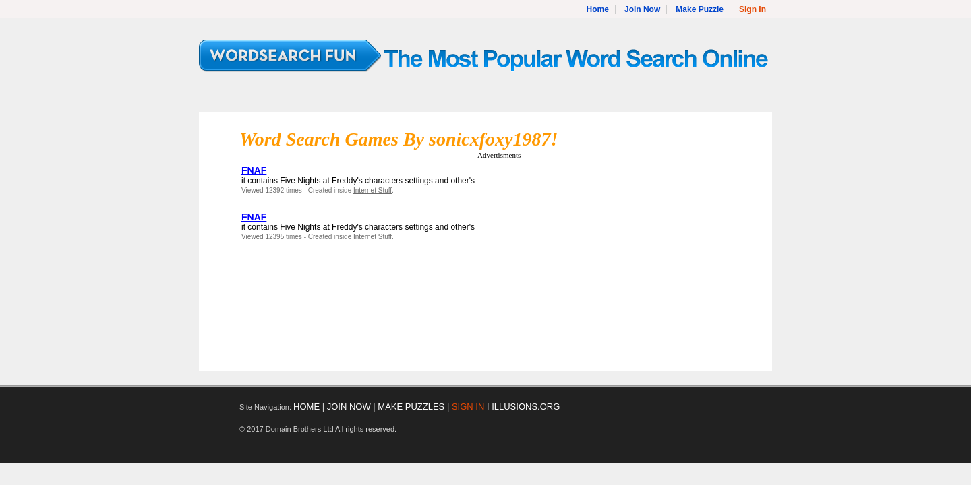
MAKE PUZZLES (411, 406)
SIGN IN (468, 406)
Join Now (642, 9)
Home (598, 9)
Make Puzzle (700, 9)
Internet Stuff (372, 190)
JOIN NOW (349, 406)
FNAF (253, 170)
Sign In (752, 9)
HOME (306, 406)
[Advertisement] (590, 258)
